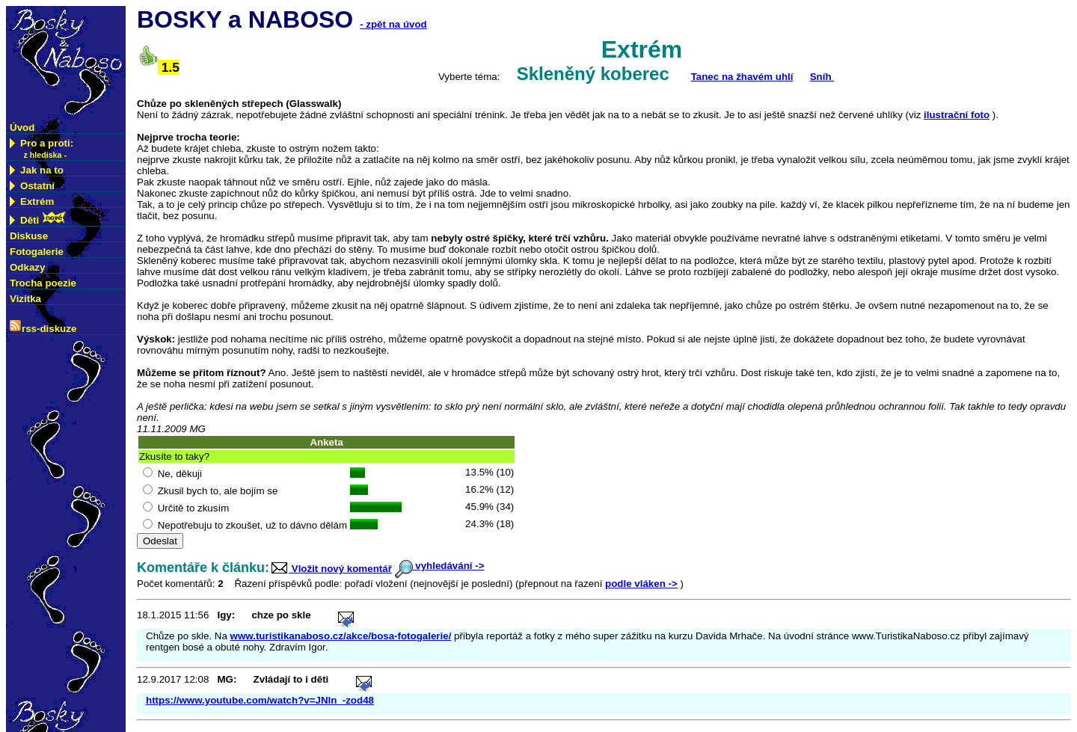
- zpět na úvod (393, 24)
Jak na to (37, 170)
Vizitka (25, 298)
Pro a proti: (41, 149)
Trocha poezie (43, 283)
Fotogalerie (37, 251)
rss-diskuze (43, 327)
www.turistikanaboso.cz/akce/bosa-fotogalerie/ (341, 636)
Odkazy (27, 267)
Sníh (822, 76)
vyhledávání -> (440, 565)
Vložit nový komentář (330, 568)
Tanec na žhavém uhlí (742, 76)
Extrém (32, 201)
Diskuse (29, 236)
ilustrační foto (956, 114)
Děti (38, 219)
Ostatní (32, 185)
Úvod (22, 127)
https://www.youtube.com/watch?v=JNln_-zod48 (260, 700)
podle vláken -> (641, 583)
